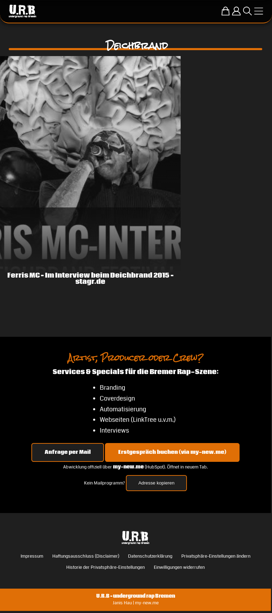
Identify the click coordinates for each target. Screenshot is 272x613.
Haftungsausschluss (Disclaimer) (85, 556)
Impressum (32, 556)
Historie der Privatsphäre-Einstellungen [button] (105, 567)
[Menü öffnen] (258, 11)
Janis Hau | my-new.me (136, 603)
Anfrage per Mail (68, 452)
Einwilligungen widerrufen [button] (179, 567)
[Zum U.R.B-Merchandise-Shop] (225, 11)
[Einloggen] (236, 11)
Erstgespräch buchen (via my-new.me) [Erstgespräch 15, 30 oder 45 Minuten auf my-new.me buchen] (172, 452)
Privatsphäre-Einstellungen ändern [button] (215, 556)
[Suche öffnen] (247, 11)
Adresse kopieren (156, 483)
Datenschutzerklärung (150, 556)
